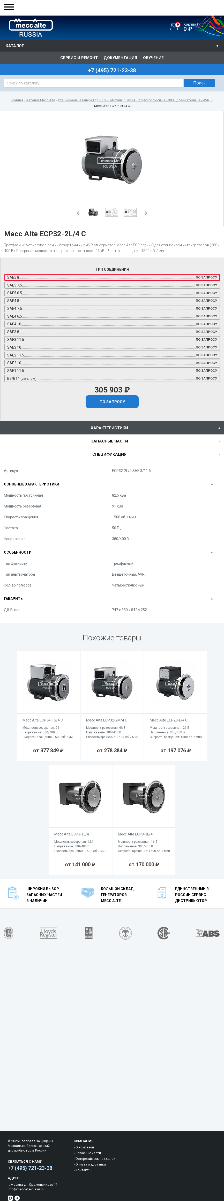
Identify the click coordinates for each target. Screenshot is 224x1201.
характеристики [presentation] (109, 428)
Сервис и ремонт (79, 57)
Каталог (15, 46)
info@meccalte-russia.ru (26, 1189)
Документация (120, 57)
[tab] (112, 427)
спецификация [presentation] (109, 454)
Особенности (18, 552)
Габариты (14, 599)
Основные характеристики (31, 484)
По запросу (112, 401)
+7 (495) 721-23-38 (30, 1168)
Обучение (153, 57)
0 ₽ (199, 27)
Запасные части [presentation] (109, 441)
